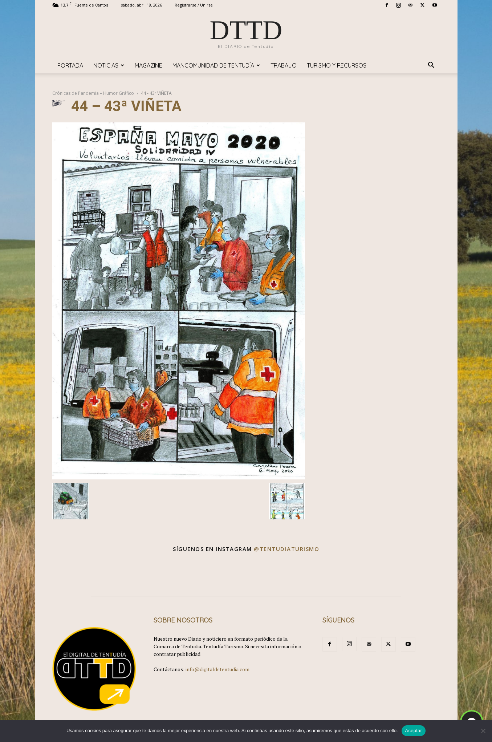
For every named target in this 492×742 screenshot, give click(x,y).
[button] (431, 65)
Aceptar (413, 730)
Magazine (148, 65)
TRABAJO (284, 65)
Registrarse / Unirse (194, 5)
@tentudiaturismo (286, 548)
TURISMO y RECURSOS (336, 65)
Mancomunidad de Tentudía (216, 65)
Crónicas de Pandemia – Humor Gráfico (93, 93)
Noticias (108, 65)
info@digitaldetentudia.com (217, 669)
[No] (483, 730)
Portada (70, 65)
